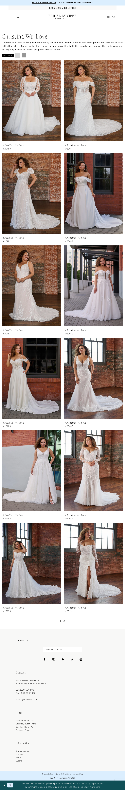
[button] (12, 16)
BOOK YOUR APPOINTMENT (44, 2)
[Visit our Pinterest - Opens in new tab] (63, 659)
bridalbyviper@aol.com (26, 699)
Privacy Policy (47, 774)
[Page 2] (64, 621)
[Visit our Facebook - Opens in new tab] (44, 659)
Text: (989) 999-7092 (25, 693)
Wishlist (19, 754)
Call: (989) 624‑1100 (25, 689)
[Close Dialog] (4, 785)
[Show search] (113, 17)
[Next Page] (68, 621)
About (18, 757)
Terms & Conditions (63, 774)
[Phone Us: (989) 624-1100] (17, 17)
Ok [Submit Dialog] (10, 785)
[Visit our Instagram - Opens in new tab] (53, 659)
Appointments (22, 751)
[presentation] (31, 100)
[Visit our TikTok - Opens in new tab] (72, 659)
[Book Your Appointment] (62, 7)
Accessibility (78, 774)
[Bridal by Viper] (62, 16)
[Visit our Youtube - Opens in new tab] (80, 659)
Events (19, 760)
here (97, 787)
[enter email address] (62, 649)
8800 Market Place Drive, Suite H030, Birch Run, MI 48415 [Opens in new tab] (31, 682)
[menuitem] (12, 16)
